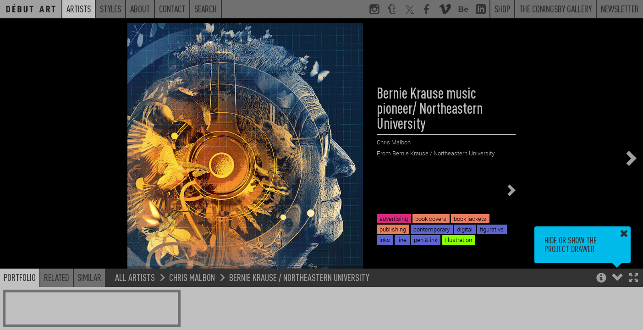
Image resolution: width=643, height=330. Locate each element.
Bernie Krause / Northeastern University (299, 277)
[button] (633, 278)
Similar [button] (89, 277)
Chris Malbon (192, 277)
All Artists (135, 277)
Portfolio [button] (20, 277)
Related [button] (56, 277)
